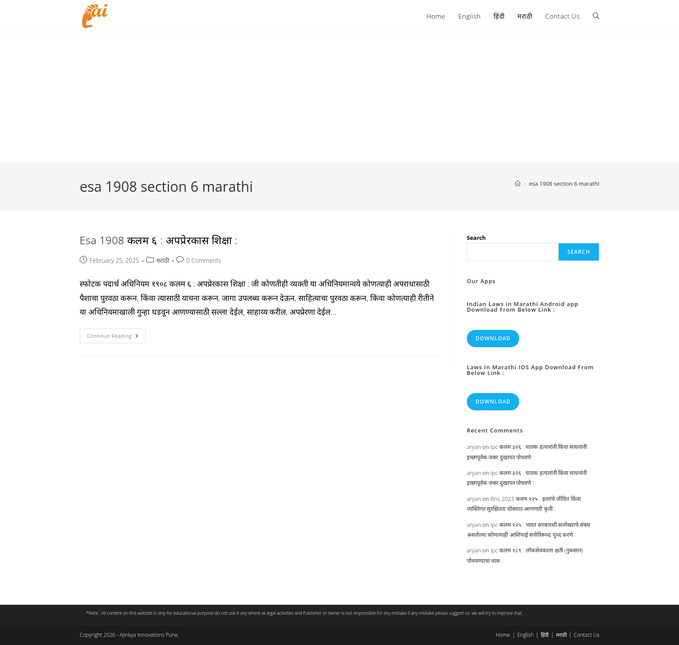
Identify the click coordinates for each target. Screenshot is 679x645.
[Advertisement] (339, 97)
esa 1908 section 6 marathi (564, 183)
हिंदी (545, 635)
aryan (474, 447)
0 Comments (203, 260)
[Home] (518, 183)
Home (503, 635)
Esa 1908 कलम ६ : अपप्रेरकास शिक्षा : (159, 240)
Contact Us (586, 635)
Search (476, 238)
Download (493, 338)
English (525, 635)
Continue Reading (116, 337)
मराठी (162, 260)
